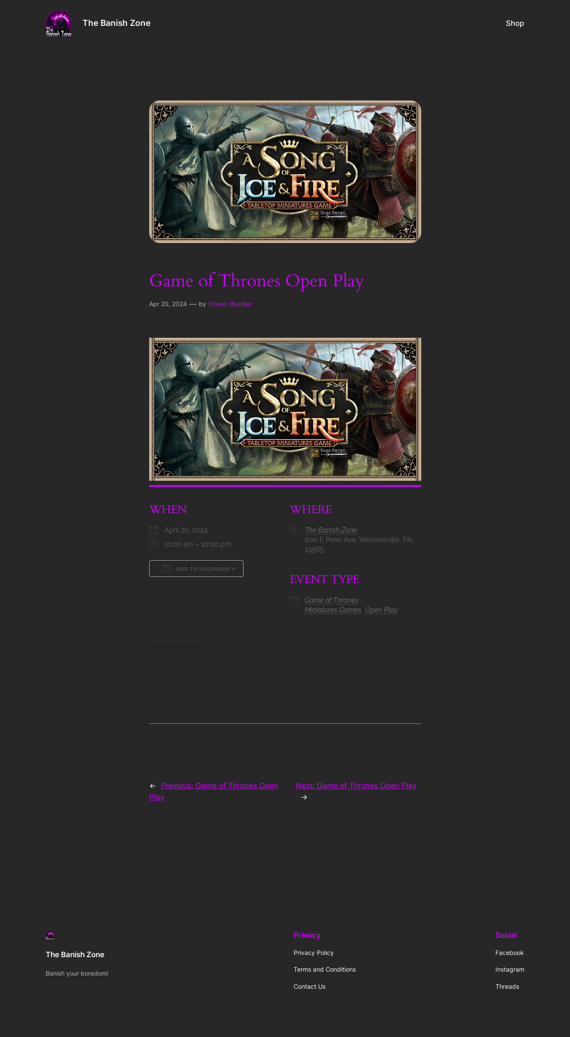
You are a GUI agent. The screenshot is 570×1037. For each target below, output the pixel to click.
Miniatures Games (333, 610)
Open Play (382, 610)
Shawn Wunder (230, 304)
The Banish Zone (116, 23)
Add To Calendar (196, 568)
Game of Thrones (331, 600)
